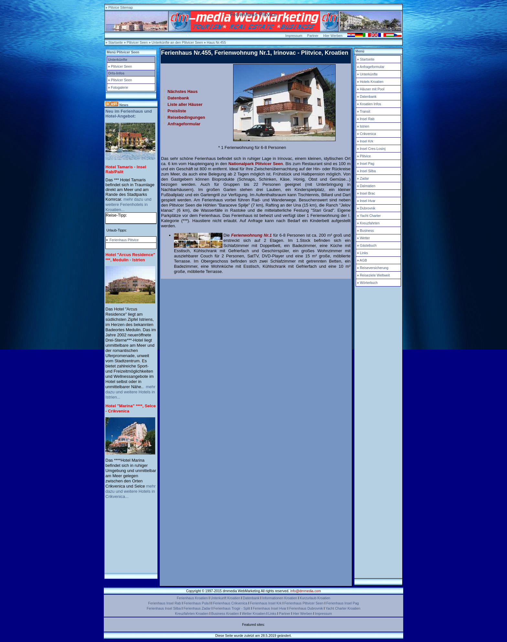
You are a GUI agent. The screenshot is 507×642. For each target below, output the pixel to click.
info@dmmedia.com (305, 591)
